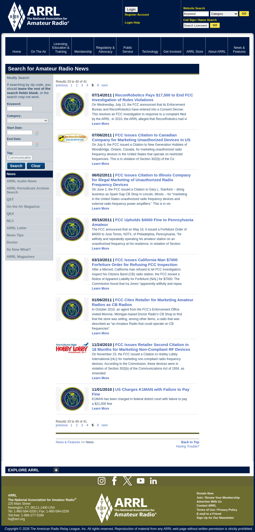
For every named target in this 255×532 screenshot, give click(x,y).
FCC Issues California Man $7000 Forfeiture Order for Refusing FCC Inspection (135, 262)
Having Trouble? (187, 446)
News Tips (15, 235)
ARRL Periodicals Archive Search (28, 190)
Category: (14, 115)
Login (131, 9)
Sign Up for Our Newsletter (215, 517)
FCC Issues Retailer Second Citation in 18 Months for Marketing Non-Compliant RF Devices (141, 347)
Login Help (132, 22)
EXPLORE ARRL (23, 470)
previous (62, 85)
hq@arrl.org (16, 519)
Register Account (137, 14)
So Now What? (19, 249)
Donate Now (205, 493)
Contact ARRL (206, 505)
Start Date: (15, 127)
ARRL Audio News (22, 181)
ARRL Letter (17, 228)
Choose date (37, 133)
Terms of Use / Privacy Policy (217, 509)
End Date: (14, 138)
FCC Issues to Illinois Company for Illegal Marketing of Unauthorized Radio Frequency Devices (141, 180)
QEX (10, 214)
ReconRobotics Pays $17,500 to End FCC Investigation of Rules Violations (142, 97)
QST (10, 199)
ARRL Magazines (21, 257)
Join (200, 497)
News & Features (68, 442)
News (11, 174)
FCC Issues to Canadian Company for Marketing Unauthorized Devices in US (141, 137)
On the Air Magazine (23, 207)
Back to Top (190, 442)
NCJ (10, 221)
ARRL (57, 16)
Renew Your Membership (222, 497)
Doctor (12, 242)
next (104, 85)
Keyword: (14, 103)
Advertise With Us (209, 501)
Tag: (10, 152)
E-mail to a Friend (209, 513)
